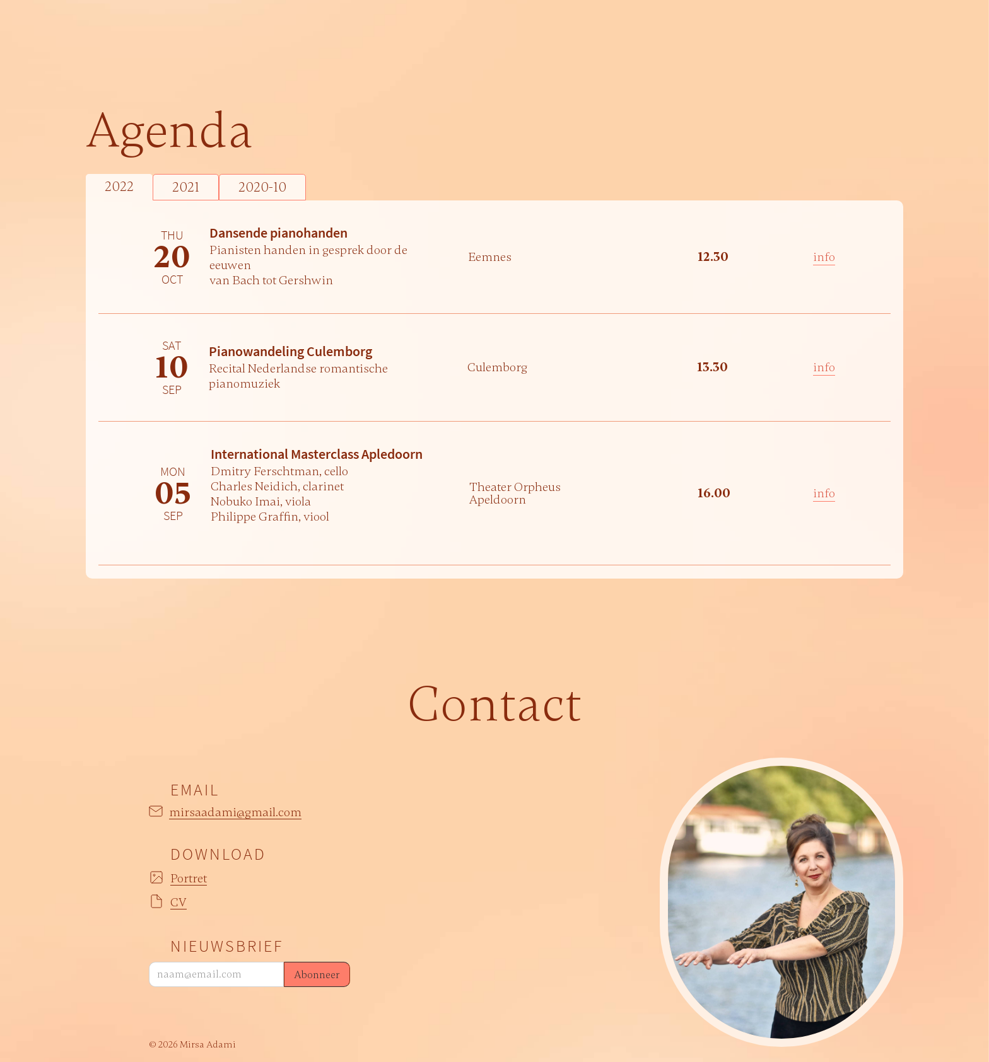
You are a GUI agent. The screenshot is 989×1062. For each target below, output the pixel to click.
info (824, 257)
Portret (188, 879)
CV (178, 902)
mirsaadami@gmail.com (235, 812)
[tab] (119, 187)
